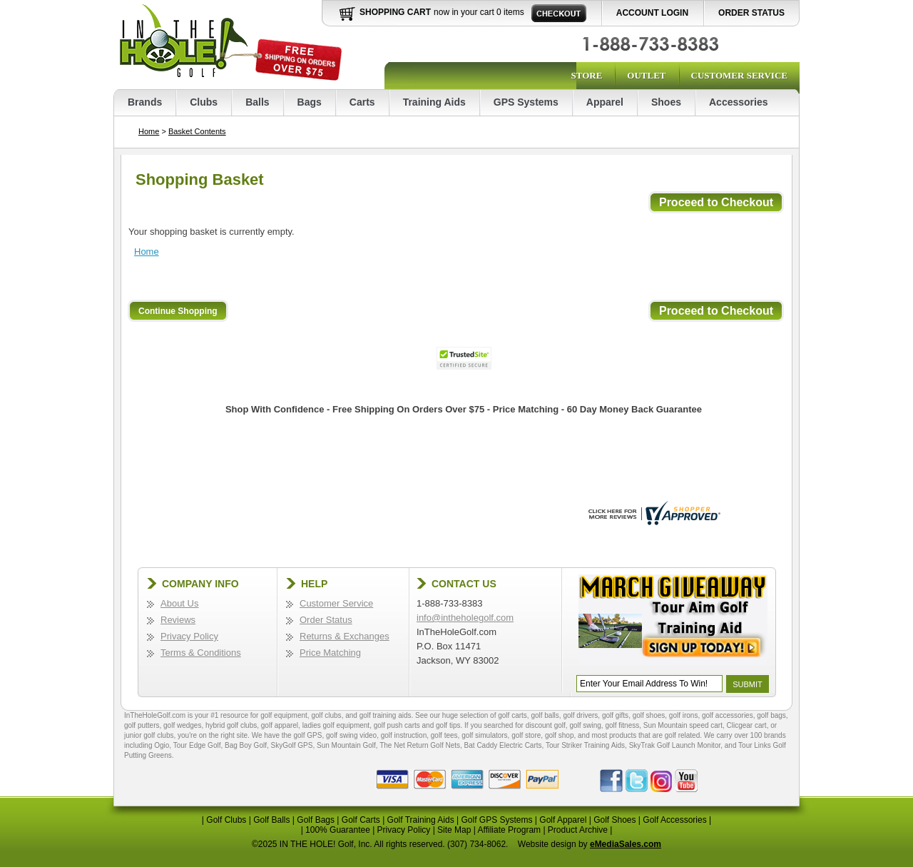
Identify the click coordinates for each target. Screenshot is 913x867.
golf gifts (615, 715)
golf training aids (385, 715)
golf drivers (580, 715)
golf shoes (649, 715)
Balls (257, 102)
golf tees (444, 735)
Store (586, 75)
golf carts (512, 715)
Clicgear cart (747, 725)
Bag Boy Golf (246, 745)
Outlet (646, 75)
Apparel (604, 102)
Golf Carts (361, 820)
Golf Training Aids (420, 820)
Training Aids (434, 102)
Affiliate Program (509, 830)
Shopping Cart (395, 12)
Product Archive (578, 830)
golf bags (771, 715)
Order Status (751, 13)
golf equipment (283, 715)
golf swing (585, 725)
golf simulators (484, 735)
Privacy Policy (189, 636)
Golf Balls (271, 820)
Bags (309, 102)
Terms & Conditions (200, 652)
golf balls (544, 715)
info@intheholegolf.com (465, 617)
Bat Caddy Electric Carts (503, 745)
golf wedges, (184, 725)
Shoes (666, 102)
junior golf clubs (148, 735)
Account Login (652, 13)
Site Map (454, 830)
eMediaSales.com (625, 844)
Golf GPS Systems (496, 820)
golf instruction (404, 735)
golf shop (559, 735)
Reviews (177, 619)
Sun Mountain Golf (346, 745)
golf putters (141, 725)
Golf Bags (316, 820)
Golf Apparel (562, 820)
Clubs (204, 102)
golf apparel (279, 725)
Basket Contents (197, 131)
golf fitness (622, 725)
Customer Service (739, 75)
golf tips (448, 725)
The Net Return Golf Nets (419, 745)
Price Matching (330, 652)
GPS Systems (526, 102)
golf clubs (326, 715)
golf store (526, 735)
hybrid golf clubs (231, 725)
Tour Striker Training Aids (585, 745)
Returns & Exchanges (344, 636)
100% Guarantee (337, 830)
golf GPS (307, 735)
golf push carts (397, 725)
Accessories (738, 102)
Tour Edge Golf (197, 745)
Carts (362, 102)
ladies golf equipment (336, 725)
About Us (179, 603)
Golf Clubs (226, 820)
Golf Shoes (614, 820)
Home (148, 131)
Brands (145, 102)
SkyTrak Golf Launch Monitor (675, 745)
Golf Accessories (674, 820)
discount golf (546, 725)
